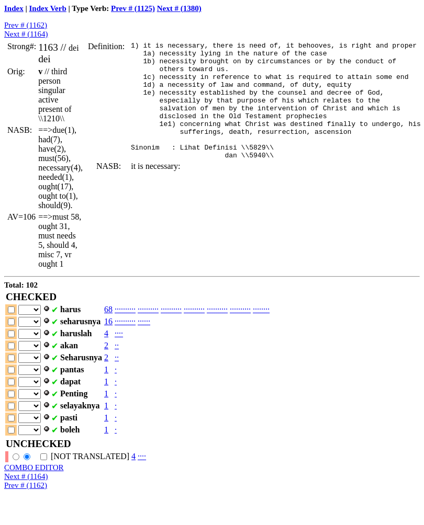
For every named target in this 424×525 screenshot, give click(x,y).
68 (108, 309)
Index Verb (47, 8)
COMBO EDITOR (33, 467)
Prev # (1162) (25, 25)
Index (14, 8)
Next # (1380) (179, 8)
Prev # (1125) (133, 8)
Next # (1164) (26, 34)
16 (108, 321)
